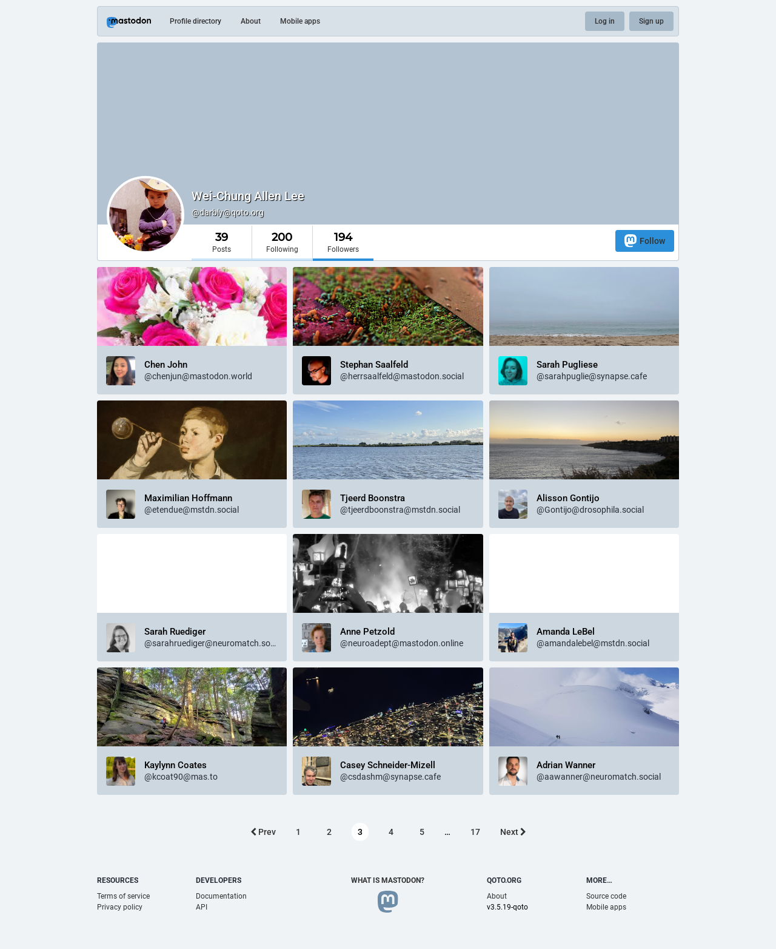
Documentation (221, 896)
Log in (605, 21)
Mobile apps (300, 21)
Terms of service (123, 896)
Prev (263, 832)
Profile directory (195, 21)
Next (513, 832)
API (201, 907)
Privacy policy (119, 907)
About (251, 21)
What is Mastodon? (387, 880)
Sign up (651, 21)
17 (475, 832)
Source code (606, 896)
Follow (644, 240)
